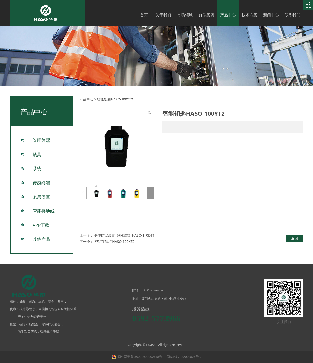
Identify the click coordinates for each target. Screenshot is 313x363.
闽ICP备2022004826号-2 (183, 357)
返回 (294, 238)
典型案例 (206, 15)
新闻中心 (271, 15)
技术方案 (249, 15)
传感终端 (41, 183)
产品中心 (228, 15)
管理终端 (41, 140)
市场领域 (185, 15)
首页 (144, 15)
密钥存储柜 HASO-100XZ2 (114, 241)
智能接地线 (44, 211)
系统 (37, 168)
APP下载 (41, 225)
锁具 (37, 154)
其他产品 (41, 239)
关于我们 (163, 15)
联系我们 (292, 15)
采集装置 (41, 197)
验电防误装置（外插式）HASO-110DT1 (124, 235)
